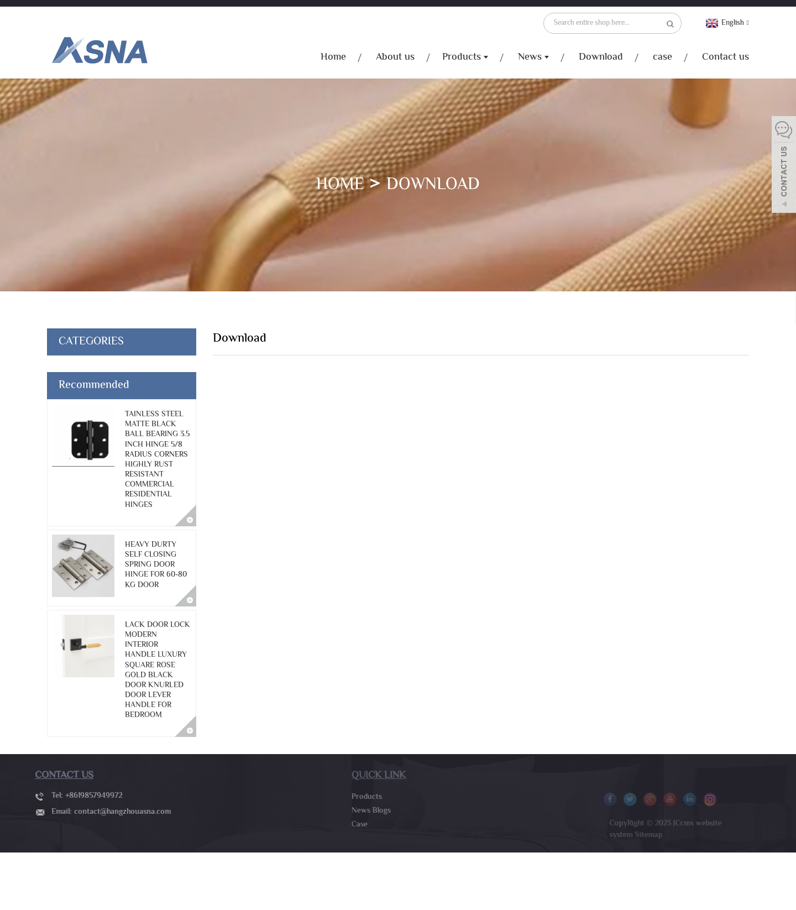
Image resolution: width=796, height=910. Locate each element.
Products (465, 58)
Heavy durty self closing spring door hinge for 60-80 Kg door (156, 565)
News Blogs (361, 811)
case (662, 57)
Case (350, 825)
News (533, 58)
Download (601, 57)
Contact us (725, 57)
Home (333, 57)
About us (395, 57)
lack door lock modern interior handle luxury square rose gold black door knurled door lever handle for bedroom (157, 670)
